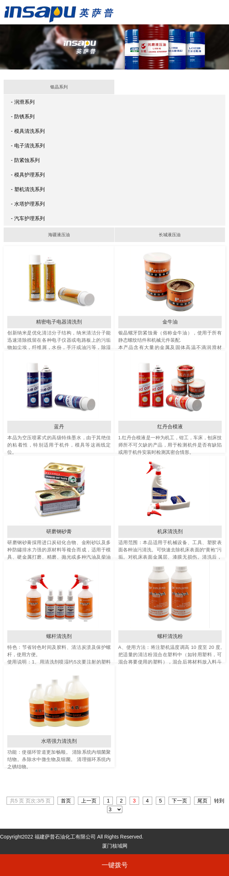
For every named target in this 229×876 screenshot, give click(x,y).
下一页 (179, 801)
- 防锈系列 (23, 116)
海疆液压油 (59, 234)
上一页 (88, 801)
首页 (66, 801)
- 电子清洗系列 (28, 145)
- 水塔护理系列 (28, 204)
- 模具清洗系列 (28, 131)
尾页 (202, 801)
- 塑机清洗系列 (28, 189)
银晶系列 (59, 87)
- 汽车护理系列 (28, 218)
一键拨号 (115, 865)
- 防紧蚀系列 (25, 160)
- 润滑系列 (23, 102)
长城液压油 (170, 234)
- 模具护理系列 (28, 175)
